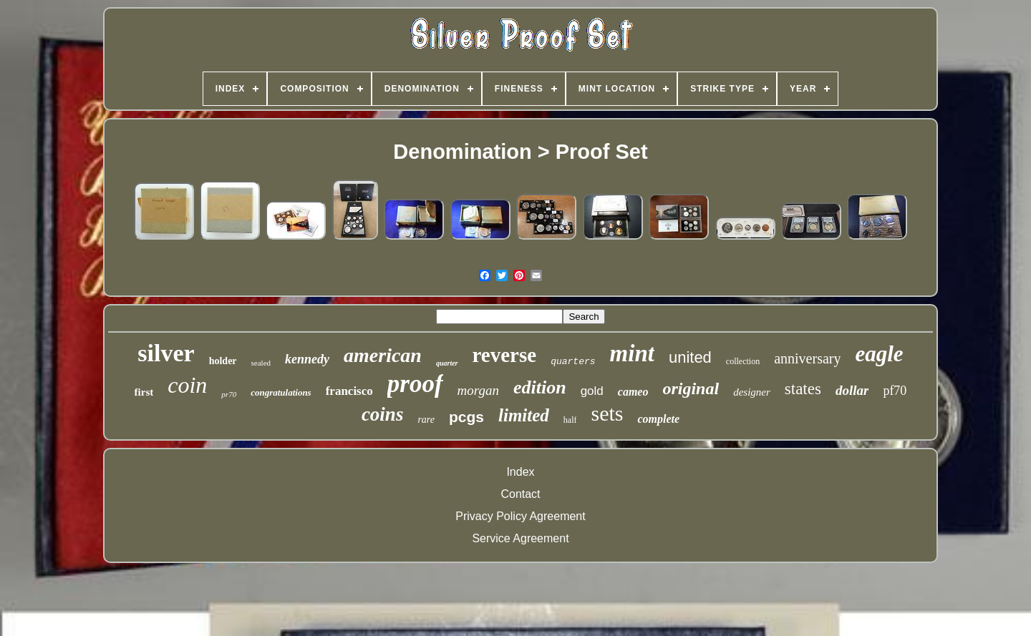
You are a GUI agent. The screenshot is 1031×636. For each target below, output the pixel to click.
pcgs (466, 416)
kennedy (307, 359)
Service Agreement (520, 538)
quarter (447, 363)
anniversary (807, 358)
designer (751, 392)
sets (607, 413)
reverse (505, 354)
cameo (633, 392)
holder (223, 361)
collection (743, 361)
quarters (573, 361)
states (803, 389)
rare (426, 419)
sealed (261, 362)
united (690, 357)
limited (523, 415)
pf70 (894, 390)
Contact (520, 494)
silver (165, 353)
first (144, 392)
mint (632, 353)
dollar (852, 390)
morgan (478, 390)
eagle (879, 353)
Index (520, 472)
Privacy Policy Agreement (520, 516)
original (690, 388)
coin (187, 385)
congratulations (281, 392)
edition (539, 387)
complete (658, 419)
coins (383, 414)
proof (415, 384)
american (383, 355)
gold (592, 391)
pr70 (228, 394)
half (570, 420)
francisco (349, 391)
